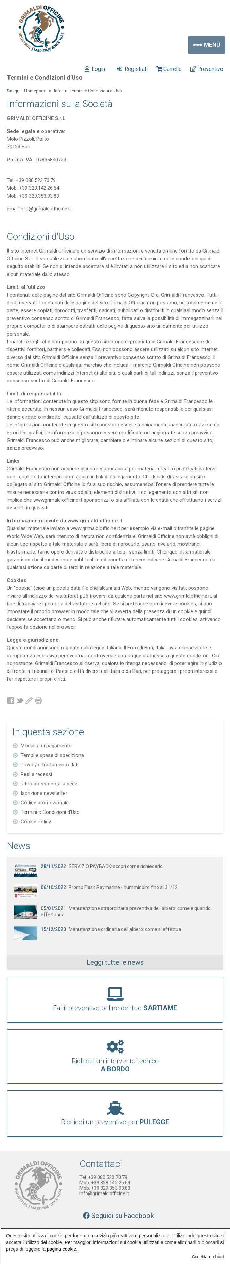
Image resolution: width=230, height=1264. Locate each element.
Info (58, 90)
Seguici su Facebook (118, 1215)
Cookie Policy (36, 822)
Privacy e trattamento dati (49, 765)
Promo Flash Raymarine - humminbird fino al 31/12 (109, 887)
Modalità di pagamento (46, 746)
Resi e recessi (36, 774)
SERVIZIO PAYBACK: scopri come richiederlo (102, 866)
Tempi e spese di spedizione (52, 755)
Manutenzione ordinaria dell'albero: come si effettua (111, 929)
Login (95, 69)
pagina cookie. (62, 1249)
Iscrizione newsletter (44, 793)
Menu (206, 44)
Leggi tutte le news (115, 962)
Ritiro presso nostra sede (49, 784)
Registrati (132, 69)
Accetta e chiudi (208, 1256)
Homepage (35, 90)
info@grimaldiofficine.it (104, 1193)
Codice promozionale (45, 803)
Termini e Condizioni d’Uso (96, 90)
